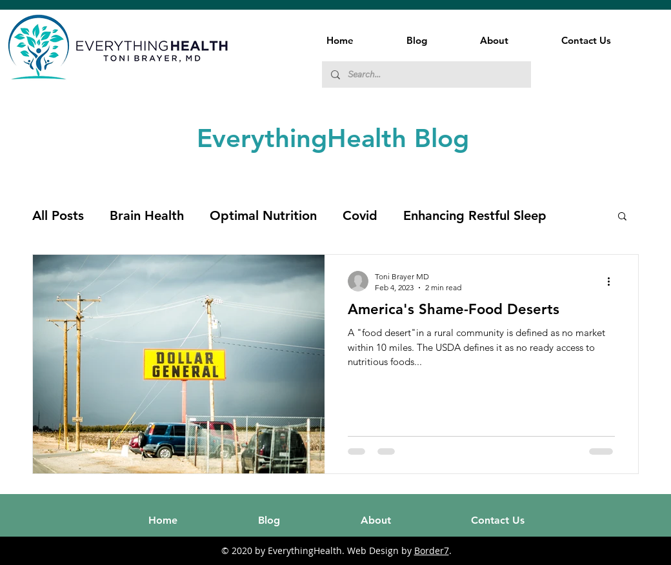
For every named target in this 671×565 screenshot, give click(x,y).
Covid (360, 215)
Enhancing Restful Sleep (474, 215)
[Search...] (426, 74)
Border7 (431, 550)
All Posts (58, 215)
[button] (622, 217)
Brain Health (147, 215)
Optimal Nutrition (263, 215)
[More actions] (613, 281)
